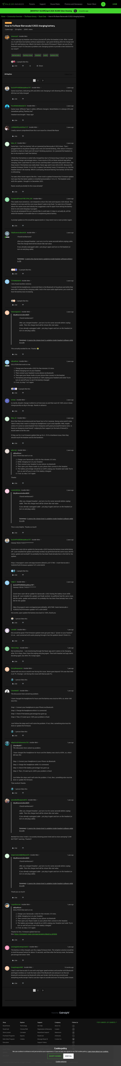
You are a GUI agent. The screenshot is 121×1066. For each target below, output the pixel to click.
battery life (54, 55)
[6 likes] (20, 389)
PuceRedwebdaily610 (18, 106)
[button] (115, 4)
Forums (32, 4)
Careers (57, 1029)
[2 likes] (19, 62)
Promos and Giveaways (73, 4)
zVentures (58, 1036)
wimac (13, 400)
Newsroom (58, 1032)
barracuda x (16, 55)
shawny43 (14, 36)
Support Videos (42, 1042)
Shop (4, 1022)
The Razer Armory (30, 16)
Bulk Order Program (9, 1039)
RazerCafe (6, 1029)
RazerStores (6, 1026)
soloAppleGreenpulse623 (20, 947)
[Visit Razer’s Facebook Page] (73, 1026)
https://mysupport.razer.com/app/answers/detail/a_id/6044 (35, 934)
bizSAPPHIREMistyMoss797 (21, 87)
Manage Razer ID (42, 1039)
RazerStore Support (43, 1032)
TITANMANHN (16, 281)
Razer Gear (42, 16)
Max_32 (14, 143)
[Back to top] (116, 1010)
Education (6, 1042)
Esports (22, 1036)
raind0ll (14, 629)
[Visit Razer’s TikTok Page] (73, 1042)
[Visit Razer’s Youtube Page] (73, 1039)
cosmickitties (15, 490)
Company (57, 1022)
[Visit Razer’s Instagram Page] (73, 1029)
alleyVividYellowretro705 (20, 742)
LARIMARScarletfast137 (19, 127)
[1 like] (19, 618)
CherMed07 (15, 691)
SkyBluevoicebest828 (18, 232)
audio (46, 55)
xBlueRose (14, 361)
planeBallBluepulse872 (19, 800)
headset (38, 55)
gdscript (14, 450)
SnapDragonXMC (17, 967)
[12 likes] (21, 270)
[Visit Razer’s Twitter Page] (73, 1035)
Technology (23, 1026)
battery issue (27, 55)
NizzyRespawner (17, 668)
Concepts (23, 1032)
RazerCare (40, 1036)
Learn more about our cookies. (98, 1051)
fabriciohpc (15, 648)
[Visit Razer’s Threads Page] (73, 1032)
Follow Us (75, 1022)
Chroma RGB (24, 1029)
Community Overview (14, 16)
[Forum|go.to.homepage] (12, 4)
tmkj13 (13, 582)
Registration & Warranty (44, 1029)
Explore (22, 1022)
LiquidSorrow (16, 904)
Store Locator (7, 1032)
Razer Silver (91, 4)
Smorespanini (16, 312)
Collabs (22, 1039)
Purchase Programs (9, 1036)
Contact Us (58, 1039)
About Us (57, 1026)
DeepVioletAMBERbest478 (20, 855)
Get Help (40, 1026)
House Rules (55, 4)
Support (43, 4)
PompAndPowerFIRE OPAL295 (21, 199)
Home (3, 16)
